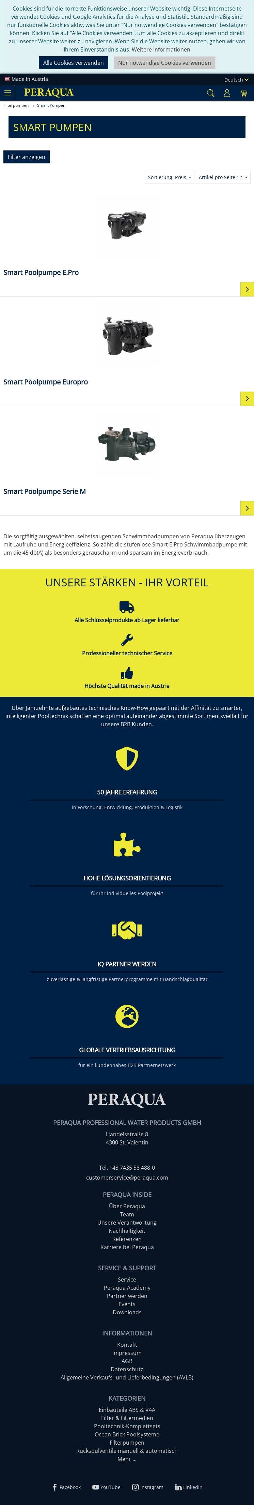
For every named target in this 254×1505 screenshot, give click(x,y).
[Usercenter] (227, 93)
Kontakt (127, 1344)
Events (127, 1304)
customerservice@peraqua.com (127, 1177)
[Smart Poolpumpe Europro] (127, 343)
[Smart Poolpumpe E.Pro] (127, 234)
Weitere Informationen (161, 49)
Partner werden (127, 1296)
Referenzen (127, 1239)
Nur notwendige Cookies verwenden (164, 63)
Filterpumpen (127, 1442)
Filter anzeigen (26, 157)
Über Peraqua (127, 1206)
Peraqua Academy (127, 1287)
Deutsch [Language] (236, 79)
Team (127, 1214)
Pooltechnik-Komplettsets (127, 1426)
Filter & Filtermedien (127, 1418)
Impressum (127, 1353)
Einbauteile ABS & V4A (127, 1410)
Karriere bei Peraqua (127, 1247)
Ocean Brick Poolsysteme (127, 1434)
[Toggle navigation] (7, 93)
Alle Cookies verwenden (73, 63)
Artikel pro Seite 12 (221, 177)
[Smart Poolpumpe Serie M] (127, 453)
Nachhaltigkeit (127, 1230)
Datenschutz (127, 1369)
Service (127, 1279)
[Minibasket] (243, 93)
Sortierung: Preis (168, 177)
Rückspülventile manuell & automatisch (127, 1451)
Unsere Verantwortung (127, 1222)
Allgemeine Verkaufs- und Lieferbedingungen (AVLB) (127, 1377)
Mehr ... (127, 1459)
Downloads (127, 1312)
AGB (127, 1361)
